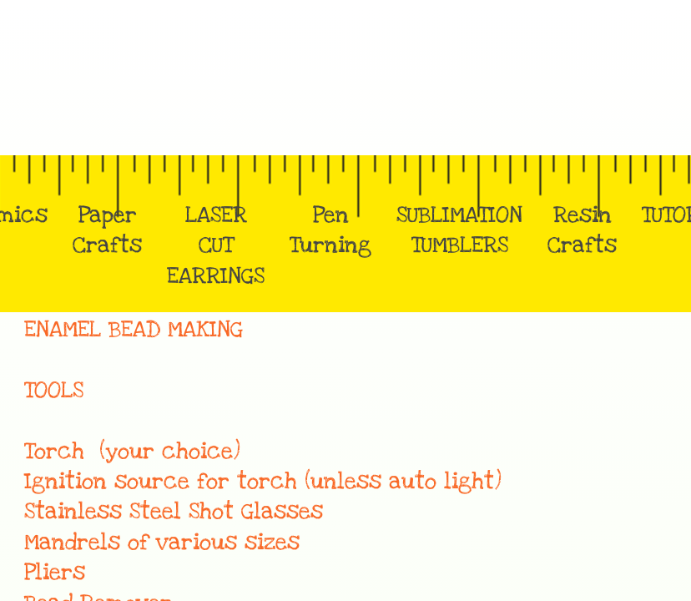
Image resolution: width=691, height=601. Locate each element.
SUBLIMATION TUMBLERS (459, 230)
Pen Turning (330, 230)
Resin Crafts (582, 230)
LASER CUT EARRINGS (216, 245)
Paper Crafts (107, 230)
